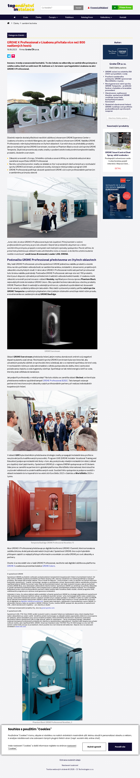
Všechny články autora (117, 118)
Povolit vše (120, 746)
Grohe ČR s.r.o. (118, 63)
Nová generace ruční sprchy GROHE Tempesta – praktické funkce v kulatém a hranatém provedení (117, 87)
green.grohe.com (48, 608)
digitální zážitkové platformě (32, 601)
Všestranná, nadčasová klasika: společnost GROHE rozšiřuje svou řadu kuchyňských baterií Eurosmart (116, 97)
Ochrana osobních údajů (70, 760)
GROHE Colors (48, 566)
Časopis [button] (53, 17)
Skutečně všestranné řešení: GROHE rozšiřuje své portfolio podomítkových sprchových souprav (117, 107)
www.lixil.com (20, 626)
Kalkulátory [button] (106, 17)
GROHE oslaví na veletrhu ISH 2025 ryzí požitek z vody (117, 73)
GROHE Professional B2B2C (55, 380)
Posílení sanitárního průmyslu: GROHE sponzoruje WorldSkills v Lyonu (117, 79)
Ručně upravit (94, 746)
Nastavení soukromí (70, 765)
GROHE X (11, 566)
